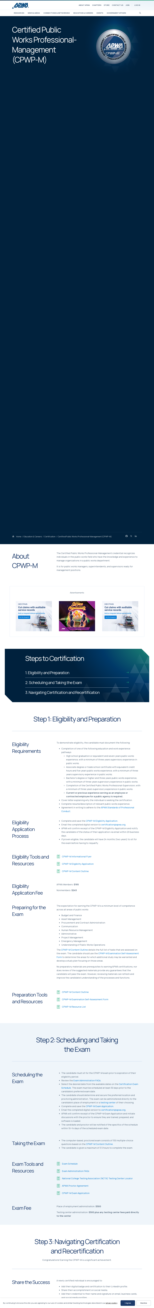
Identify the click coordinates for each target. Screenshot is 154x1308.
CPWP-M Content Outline (75, 871)
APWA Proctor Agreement (75, 1185)
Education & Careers (83, 13)
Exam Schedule (70, 1163)
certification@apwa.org (113, 824)
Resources (19, 13)
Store (106, 5)
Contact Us (117, 5)
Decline (143, 1303)
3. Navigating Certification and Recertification (62, 692)
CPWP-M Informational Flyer (76, 856)
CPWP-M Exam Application (99, 1106)
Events (100, 13)
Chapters (96, 5)
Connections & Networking (56, 13)
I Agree (128, 1303)
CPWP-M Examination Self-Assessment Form (85, 999)
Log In (137, 5)
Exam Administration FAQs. (87, 1080)
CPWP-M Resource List (74, 1006)
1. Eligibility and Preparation (47, 672)
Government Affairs (116, 13)
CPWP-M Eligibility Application (101, 820)
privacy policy (111, 1303)
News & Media (34, 13)
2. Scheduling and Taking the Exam (53, 682)
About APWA (84, 5)
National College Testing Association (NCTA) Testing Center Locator (97, 1178)
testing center (108, 1102)
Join (127, 5)
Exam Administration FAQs (75, 1171)
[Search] (140, 13)
